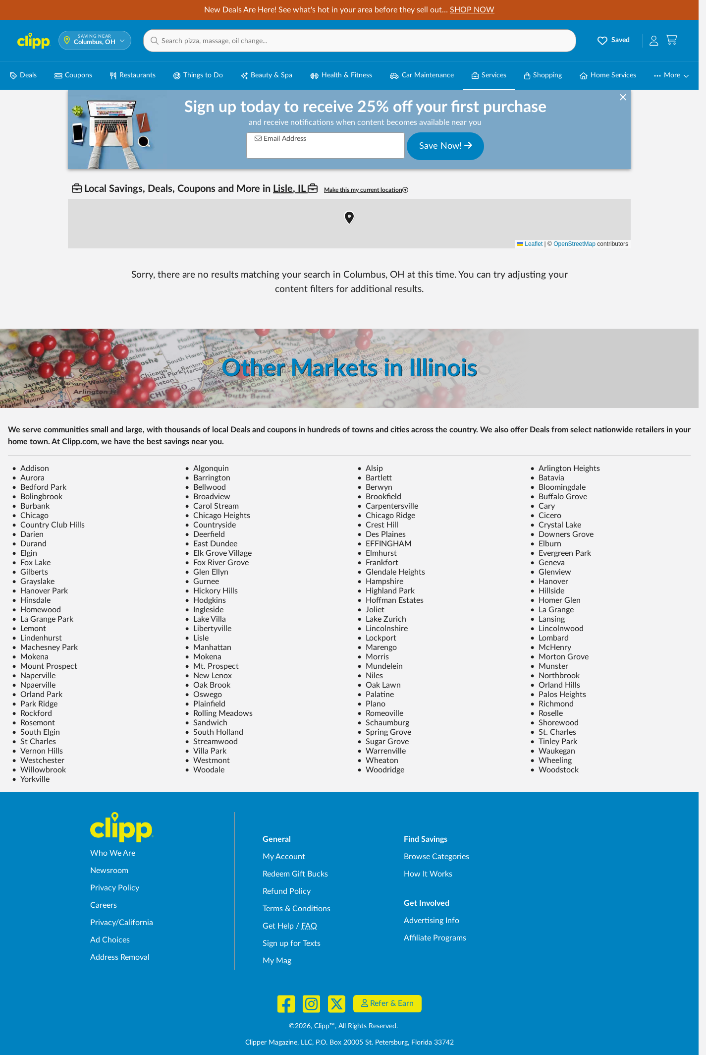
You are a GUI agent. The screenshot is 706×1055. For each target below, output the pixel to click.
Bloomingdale (558, 487)
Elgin (24, 553)
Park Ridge (34, 704)
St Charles (34, 742)
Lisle (197, 638)
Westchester (38, 760)
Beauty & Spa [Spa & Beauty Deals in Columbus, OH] (266, 75)
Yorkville (31, 779)
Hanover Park (40, 591)
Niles (370, 676)
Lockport (376, 638)
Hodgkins (205, 600)
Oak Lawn (379, 685)
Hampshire (380, 582)
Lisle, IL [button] (290, 189)
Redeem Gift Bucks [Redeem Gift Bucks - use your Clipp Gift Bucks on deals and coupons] (295, 874)
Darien (28, 534)
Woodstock (554, 770)
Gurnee (202, 582)
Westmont (207, 760)
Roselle (546, 713)
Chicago (30, 516)
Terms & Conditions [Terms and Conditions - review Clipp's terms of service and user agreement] (296, 909)
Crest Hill (377, 525)
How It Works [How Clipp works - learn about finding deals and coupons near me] (428, 874)
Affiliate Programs (435, 938)
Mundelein (380, 666)
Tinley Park (553, 742)
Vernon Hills (37, 751)
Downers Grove (562, 534)
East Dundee (211, 544)
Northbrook (555, 676)
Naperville (33, 676)
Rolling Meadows (219, 713)
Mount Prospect (44, 666)
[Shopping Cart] (671, 40)
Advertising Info (431, 921)
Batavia (547, 478)
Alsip (370, 468)
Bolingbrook (37, 497)
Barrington (207, 478)
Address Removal (120, 957)
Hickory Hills (211, 591)
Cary (542, 506)
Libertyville (208, 629)
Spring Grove (384, 732)
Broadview (207, 497)
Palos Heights (558, 695)
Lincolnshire (382, 629)
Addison (30, 468)
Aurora (28, 478)
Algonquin (207, 468)
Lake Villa (205, 619)
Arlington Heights (565, 468)
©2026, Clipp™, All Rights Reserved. (343, 1026)
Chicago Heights (217, 516)
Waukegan (552, 751)
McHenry (550, 647)
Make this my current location (366, 190)
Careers (103, 905)
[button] (359, 40)
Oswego (203, 695)
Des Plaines (381, 534)
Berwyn (374, 487)
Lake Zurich (381, 619)
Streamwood (211, 742)
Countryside (210, 525)
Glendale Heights (391, 572)
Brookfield (379, 497)
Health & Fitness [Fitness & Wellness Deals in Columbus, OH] (341, 75)
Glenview (550, 572)
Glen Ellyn (206, 572)
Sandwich (206, 723)
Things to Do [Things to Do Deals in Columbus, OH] (198, 75)
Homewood (36, 610)
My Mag (277, 961)
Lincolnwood (557, 629)
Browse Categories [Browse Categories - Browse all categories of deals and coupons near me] (436, 857)
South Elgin (36, 732)
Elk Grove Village (218, 553)
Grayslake (33, 582)
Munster (549, 666)
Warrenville (381, 751)
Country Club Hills (48, 525)
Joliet (370, 610)
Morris (373, 657)
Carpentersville (387, 506)
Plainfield (205, 704)
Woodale (204, 770)
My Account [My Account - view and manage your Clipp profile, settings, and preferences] (284, 857)
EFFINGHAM (384, 544)
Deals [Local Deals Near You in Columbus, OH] (23, 75)
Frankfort (377, 563)
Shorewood (554, 723)
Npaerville (33, 685)
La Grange (552, 610)
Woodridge (380, 770)
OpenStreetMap (574, 243)
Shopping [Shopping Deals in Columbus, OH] (543, 75)
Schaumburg (383, 723)
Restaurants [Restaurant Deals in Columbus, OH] (132, 75)
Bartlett (374, 478)
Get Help (278, 926)
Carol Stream (212, 506)
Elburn (545, 544)
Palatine (375, 695)
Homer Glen (555, 600)
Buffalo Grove (558, 497)
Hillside (547, 591)
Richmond (552, 704)
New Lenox (208, 676)
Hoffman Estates (390, 600)
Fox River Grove (217, 563)
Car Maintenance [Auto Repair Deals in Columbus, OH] (422, 75)
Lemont (29, 629)
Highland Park (386, 591)
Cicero (545, 516)
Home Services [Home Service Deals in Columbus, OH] (608, 75)
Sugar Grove (383, 742)
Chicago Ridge (386, 516)
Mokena (30, 657)
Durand (29, 544)
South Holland (214, 732)
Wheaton (377, 760)
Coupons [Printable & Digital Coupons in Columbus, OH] (73, 75)
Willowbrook (39, 770)
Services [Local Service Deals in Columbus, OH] (489, 75)
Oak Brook (207, 685)
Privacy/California (121, 923)
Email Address (280, 138)
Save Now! (445, 146)
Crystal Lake (555, 525)
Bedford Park (39, 487)
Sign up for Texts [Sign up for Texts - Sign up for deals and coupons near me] (292, 943)
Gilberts (30, 572)
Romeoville (380, 713)
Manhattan (208, 647)
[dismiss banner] (623, 98)
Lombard (549, 638)
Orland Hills (555, 685)
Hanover (549, 582)
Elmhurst (377, 553)
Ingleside (204, 610)
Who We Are (112, 853)
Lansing (547, 619)
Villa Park (205, 751)
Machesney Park (45, 647)
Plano (371, 704)
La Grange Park (42, 619)
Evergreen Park (560, 553)
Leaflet (530, 243)
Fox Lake (31, 563)
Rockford (32, 713)
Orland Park (37, 695)
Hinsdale (31, 600)
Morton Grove (559, 657)
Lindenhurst (37, 638)
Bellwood (205, 487)
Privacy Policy (114, 888)
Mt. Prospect (212, 666)
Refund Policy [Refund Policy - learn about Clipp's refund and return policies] (287, 891)
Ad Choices (110, 940)
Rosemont (33, 723)
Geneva (547, 563)
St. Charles (553, 732)
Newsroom (109, 871)
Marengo (377, 647)
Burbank (31, 506)
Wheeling (551, 760)
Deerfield (205, 534)
